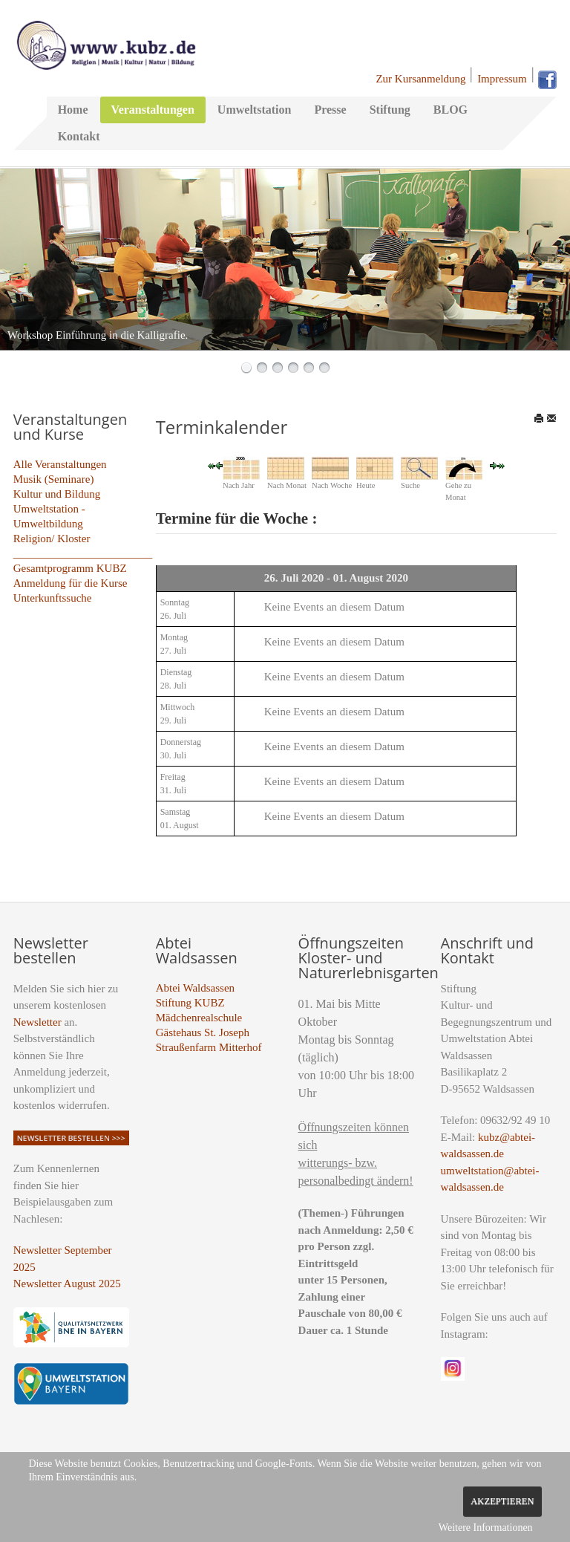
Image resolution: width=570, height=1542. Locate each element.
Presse (330, 109)
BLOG (450, 109)
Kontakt (79, 136)
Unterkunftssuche (52, 598)
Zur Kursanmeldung (420, 79)
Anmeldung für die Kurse (70, 583)
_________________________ (83, 553)
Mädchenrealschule (199, 1018)
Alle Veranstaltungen (60, 464)
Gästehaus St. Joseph (202, 1032)
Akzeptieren (502, 1501)
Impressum (502, 79)
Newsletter (37, 1022)
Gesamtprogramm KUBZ (70, 568)
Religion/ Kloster (52, 538)
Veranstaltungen (152, 109)
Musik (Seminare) (53, 479)
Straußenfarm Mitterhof (209, 1047)
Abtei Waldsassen (195, 988)
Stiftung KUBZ (190, 1003)
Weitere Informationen (486, 1527)
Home (73, 109)
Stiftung (390, 109)
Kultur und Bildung (57, 494)
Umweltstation (254, 109)
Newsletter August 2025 (67, 1283)
